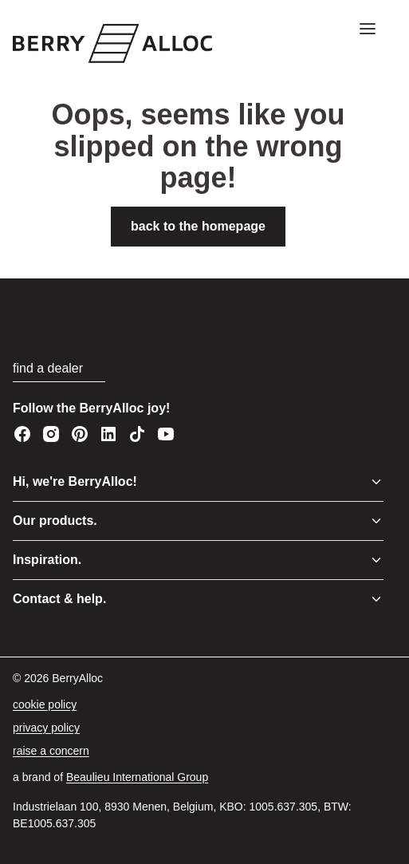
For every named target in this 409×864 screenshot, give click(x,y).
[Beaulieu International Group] (137, 777)
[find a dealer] (59, 369)
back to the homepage (198, 226)
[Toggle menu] (376, 482)
